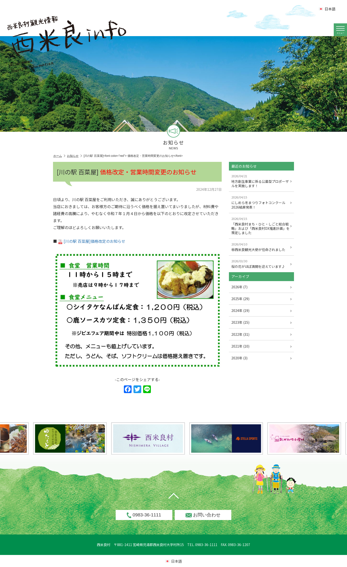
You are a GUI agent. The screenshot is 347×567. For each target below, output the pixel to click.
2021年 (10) (261, 346)
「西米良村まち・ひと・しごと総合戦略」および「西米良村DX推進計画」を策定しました (261, 225)
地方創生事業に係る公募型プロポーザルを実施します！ (261, 181)
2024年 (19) (261, 310)
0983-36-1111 (144, 515)
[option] (158, 438)
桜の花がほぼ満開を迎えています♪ (261, 264)
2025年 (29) (261, 298)
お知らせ (74, 156)
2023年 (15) (261, 322)
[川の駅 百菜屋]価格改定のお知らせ (91, 241)
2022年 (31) (261, 334)
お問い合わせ (203, 514)
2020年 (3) (261, 358)
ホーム (59, 156)
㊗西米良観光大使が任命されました (261, 247)
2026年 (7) (261, 286)
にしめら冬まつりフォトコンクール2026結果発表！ (261, 202)
